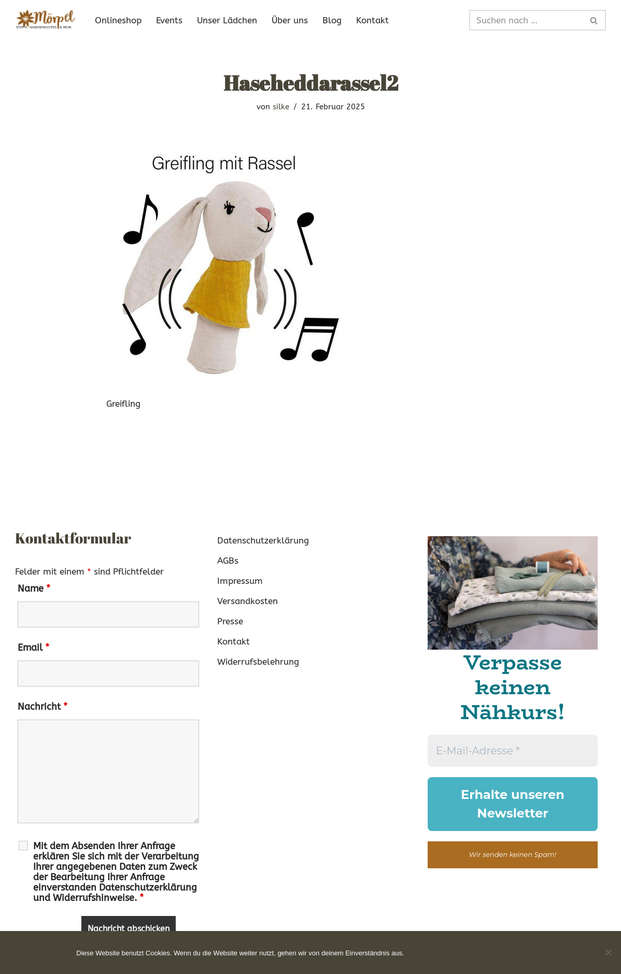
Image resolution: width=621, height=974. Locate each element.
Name (34, 588)
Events (169, 20)
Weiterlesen (513, 952)
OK (423, 952)
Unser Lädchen (227, 20)
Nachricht (42, 706)
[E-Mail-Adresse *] (513, 751)
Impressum (240, 581)
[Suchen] (526, 20)
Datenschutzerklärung (263, 540)
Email (33, 647)
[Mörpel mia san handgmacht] (46, 20)
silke (281, 106)
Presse (230, 621)
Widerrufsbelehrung (258, 661)
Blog (332, 20)
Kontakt (372, 20)
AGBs (227, 560)
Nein (459, 952)
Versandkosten (247, 601)
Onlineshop (118, 20)
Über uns (290, 20)
